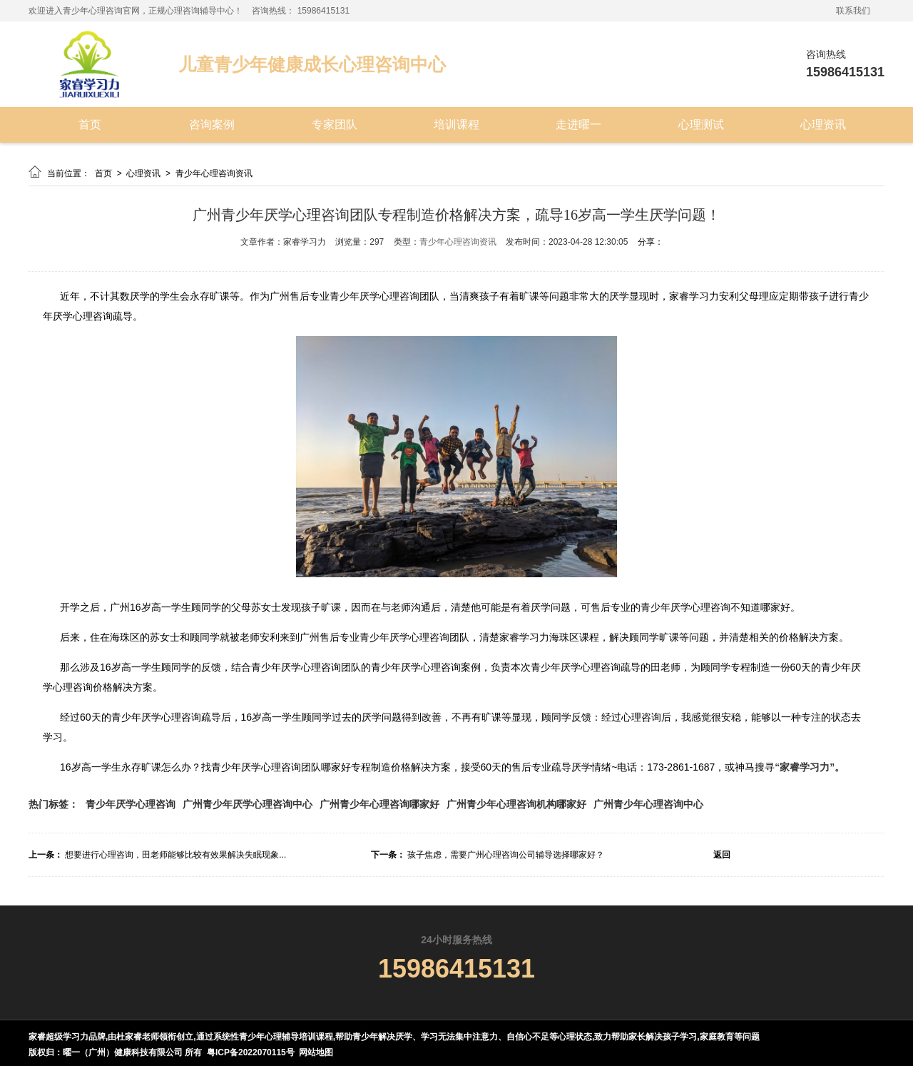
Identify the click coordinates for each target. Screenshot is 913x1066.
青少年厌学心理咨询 (130, 804)
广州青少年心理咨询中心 (648, 804)
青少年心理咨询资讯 (214, 173)
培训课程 (456, 124)
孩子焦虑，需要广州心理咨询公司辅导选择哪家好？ (505, 855)
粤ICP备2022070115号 (251, 1052)
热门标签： (53, 804)
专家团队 (334, 124)
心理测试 (701, 124)
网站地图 (316, 1052)
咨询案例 (212, 124)
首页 (89, 124)
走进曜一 (578, 124)
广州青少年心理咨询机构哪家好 (516, 804)
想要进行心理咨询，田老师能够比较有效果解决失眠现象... (175, 855)
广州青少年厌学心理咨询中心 (247, 804)
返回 (721, 855)
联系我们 (853, 11)
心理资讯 (823, 124)
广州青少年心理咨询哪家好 (379, 804)
